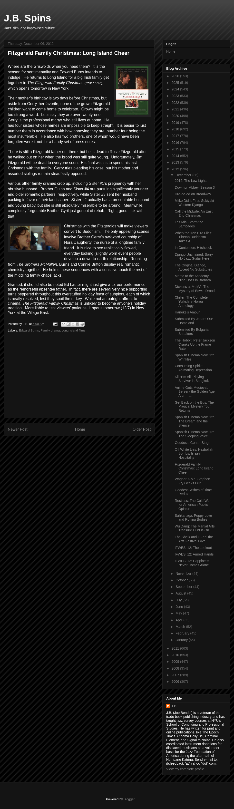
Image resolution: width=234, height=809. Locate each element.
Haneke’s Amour (187, 312)
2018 (176, 129)
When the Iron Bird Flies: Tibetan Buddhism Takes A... (193, 237)
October (182, 580)
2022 (176, 103)
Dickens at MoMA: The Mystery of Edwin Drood (195, 289)
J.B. (174, 706)
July (179, 600)
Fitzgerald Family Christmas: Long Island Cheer (194, 468)
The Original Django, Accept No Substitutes (193, 267)
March (181, 627)
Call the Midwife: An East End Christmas (194, 213)
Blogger (129, 799)
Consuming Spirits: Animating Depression (193, 368)
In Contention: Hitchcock (193, 248)
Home (80, 429)
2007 (176, 675)
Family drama (50, 330)
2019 (176, 123)
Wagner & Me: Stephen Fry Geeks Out (192, 481)
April (179, 620)
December (184, 175)
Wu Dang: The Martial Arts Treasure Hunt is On (195, 528)
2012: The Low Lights (191, 181)
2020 (176, 116)
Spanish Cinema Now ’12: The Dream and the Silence (194, 421)
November (184, 573)
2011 (176, 648)
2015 (176, 149)
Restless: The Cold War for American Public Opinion (193, 505)
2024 (176, 89)
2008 (176, 668)
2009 (176, 661)
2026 (176, 76)
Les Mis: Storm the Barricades (189, 224)
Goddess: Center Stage (192, 443)
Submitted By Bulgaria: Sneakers (192, 332)
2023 (176, 96)
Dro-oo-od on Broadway (193, 194)
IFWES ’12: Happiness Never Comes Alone (192, 563)
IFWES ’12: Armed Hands (194, 554)
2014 (176, 156)
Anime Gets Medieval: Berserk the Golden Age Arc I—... (195, 392)
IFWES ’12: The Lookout (193, 548)
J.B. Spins (27, 18)
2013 (176, 162)
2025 (176, 83)
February (183, 633)
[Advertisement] (79, 380)
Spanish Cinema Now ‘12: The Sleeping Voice (194, 434)
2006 (176, 681)
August (181, 593)
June (180, 607)
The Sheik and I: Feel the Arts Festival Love (194, 539)
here (98, 83)
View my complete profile (185, 769)
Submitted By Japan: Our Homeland (194, 321)
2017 (176, 136)
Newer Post (18, 429)
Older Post (142, 429)
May (179, 613)
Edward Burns (29, 330)
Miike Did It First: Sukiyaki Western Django (194, 203)
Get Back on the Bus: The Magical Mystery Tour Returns (194, 406)
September (184, 587)
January (182, 640)
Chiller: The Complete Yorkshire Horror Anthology (191, 301)
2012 (176, 169)
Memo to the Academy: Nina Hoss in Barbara (193, 278)
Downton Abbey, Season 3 (195, 187)
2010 (176, 655)
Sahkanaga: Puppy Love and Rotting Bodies (193, 518)
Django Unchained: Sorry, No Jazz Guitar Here (194, 257)
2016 (176, 143)
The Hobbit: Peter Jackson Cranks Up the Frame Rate (195, 344)
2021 (176, 109)
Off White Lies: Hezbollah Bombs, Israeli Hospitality (194, 454)
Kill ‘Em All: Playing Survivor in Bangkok (192, 379)
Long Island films (73, 330)
